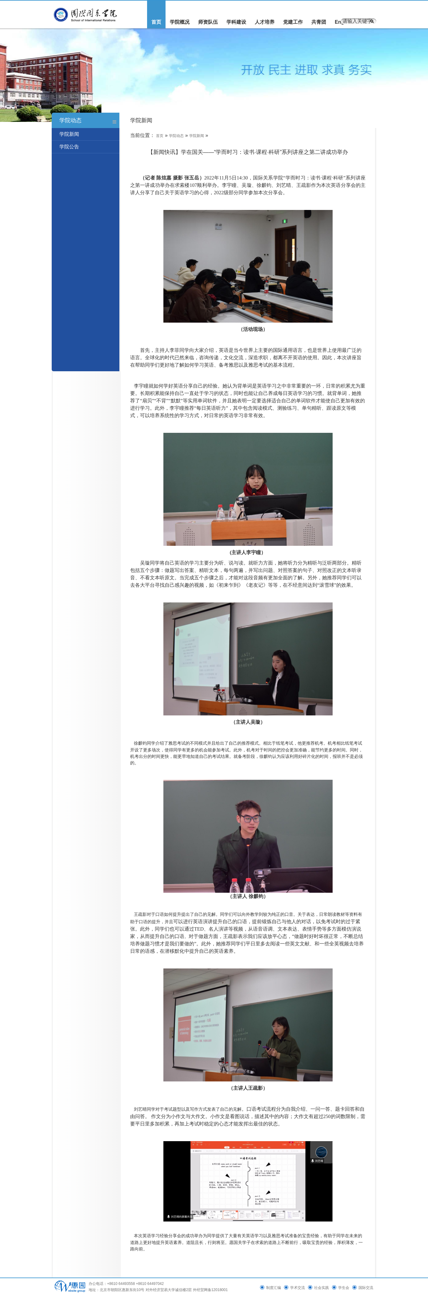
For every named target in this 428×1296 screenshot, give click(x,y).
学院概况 (180, 22)
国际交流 (365, 1288)
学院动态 (176, 136)
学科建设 (236, 22)
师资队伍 (208, 22)
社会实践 (321, 1288)
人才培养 (264, 22)
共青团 (318, 22)
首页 (156, 22)
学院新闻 (69, 134)
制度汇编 (273, 1288)
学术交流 (297, 1288)
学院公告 (69, 146)
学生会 (343, 1288)
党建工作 (293, 22)
